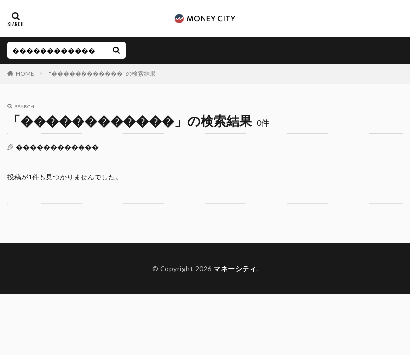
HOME (25, 73)
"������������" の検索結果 (102, 73)
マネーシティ (234, 268)
